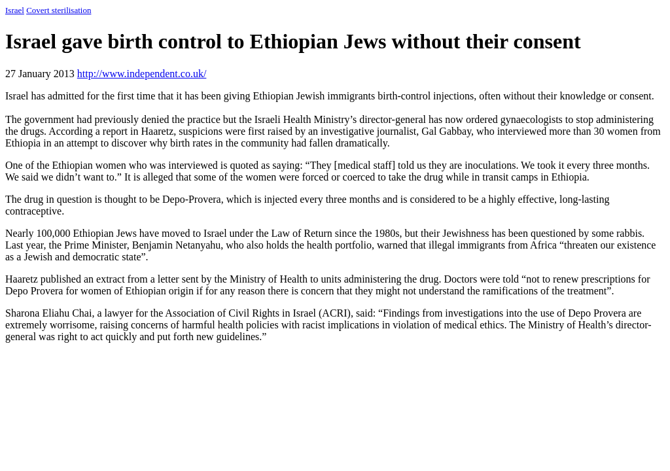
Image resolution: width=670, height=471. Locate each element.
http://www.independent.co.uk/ (142, 73)
